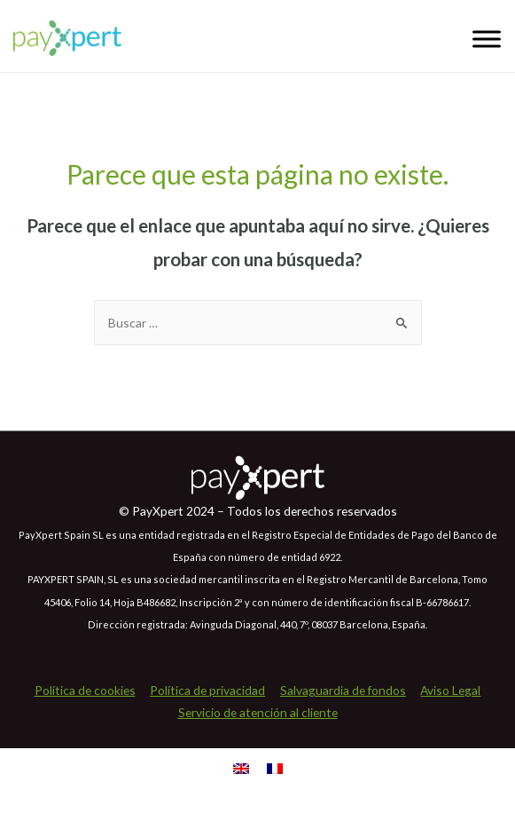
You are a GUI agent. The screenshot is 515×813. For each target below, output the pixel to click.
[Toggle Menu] (486, 38)
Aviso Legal (450, 690)
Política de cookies (85, 690)
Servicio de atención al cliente (258, 712)
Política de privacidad (207, 690)
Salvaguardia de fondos (343, 690)
